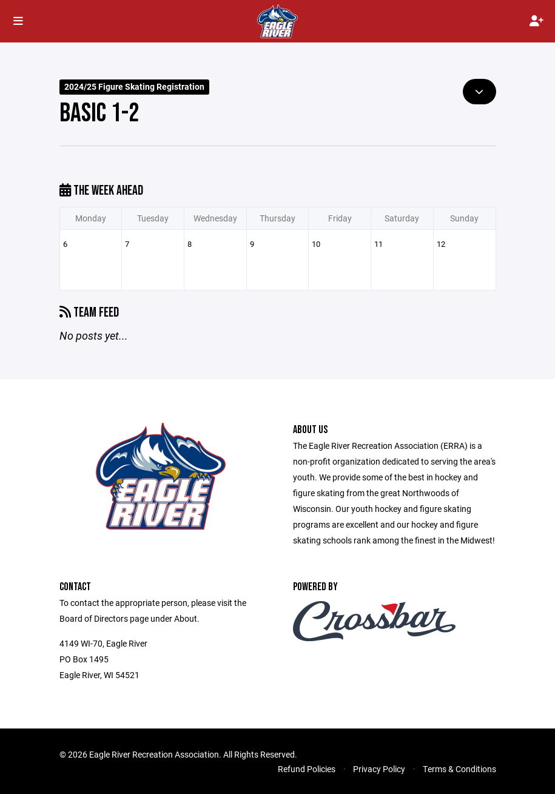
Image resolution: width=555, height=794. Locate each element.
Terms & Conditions (459, 769)
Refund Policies (306, 769)
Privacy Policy (379, 769)
